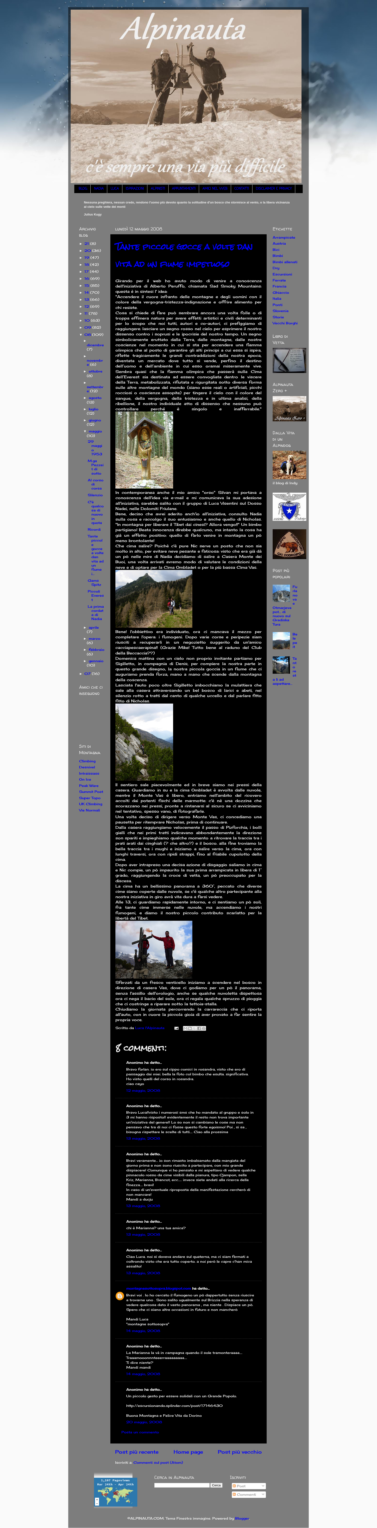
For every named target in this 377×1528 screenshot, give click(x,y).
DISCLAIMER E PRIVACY (274, 188)
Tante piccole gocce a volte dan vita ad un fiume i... (96, 555)
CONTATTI (241, 188)
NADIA (99, 188)
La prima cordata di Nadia (96, 612)
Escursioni (282, 274)
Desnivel (87, 767)
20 (88, 250)
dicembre (95, 345)
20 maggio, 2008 (144, 1422)
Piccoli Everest (96, 595)
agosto (95, 398)
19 (87, 257)
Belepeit (295, 640)
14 (87, 292)
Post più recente (136, 1452)
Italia (277, 298)
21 (87, 244)
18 (87, 264)
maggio (95, 431)
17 (87, 271)
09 (88, 327)
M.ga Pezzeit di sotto (96, 467)
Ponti (278, 305)
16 (87, 278)
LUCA (115, 188)
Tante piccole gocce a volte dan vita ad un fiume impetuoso (184, 255)
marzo (94, 638)
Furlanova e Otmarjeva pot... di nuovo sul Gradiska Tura (285, 605)
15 (87, 285)
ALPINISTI (158, 188)
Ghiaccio (281, 292)
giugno (95, 420)
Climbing (87, 761)
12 (87, 306)
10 (87, 320)
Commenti (244, 1494)
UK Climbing (90, 804)
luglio (93, 409)
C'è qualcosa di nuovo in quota (96, 512)
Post (239, 1486)
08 (88, 335)
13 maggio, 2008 (143, 1138)
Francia (279, 286)
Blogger (242, 1518)
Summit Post (91, 792)
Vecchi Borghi (285, 323)
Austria (279, 243)
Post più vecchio (240, 1452)
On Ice (85, 779)
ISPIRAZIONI (135, 188)
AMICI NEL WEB (214, 188)
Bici (276, 250)
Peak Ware (89, 786)
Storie (278, 317)
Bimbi (278, 256)
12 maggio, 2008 (143, 1090)
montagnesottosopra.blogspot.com (158, 1288)
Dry (276, 268)
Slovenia (281, 311)
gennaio (96, 661)
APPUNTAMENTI (183, 188)
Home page (188, 1452)
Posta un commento (140, 1432)
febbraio (96, 649)
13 (87, 299)
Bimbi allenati (285, 262)
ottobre (95, 371)
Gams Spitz (94, 582)
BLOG (83, 188)
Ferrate (279, 280)
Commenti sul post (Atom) (158, 1462)
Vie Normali (89, 810)
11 (86, 313)
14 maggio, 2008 (143, 1331)
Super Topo (90, 798)
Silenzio (95, 495)
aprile (94, 627)
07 (88, 674)
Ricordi (94, 529)
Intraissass (89, 773)
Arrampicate (284, 237)
